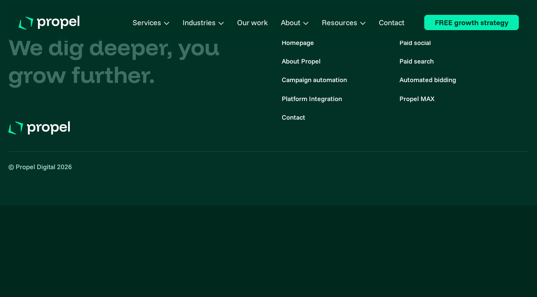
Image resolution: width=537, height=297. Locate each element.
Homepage (298, 42)
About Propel (301, 61)
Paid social (415, 42)
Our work (252, 22)
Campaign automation (314, 79)
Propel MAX (417, 98)
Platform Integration (312, 98)
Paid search (416, 61)
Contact (391, 22)
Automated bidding (427, 79)
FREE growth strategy (471, 22)
